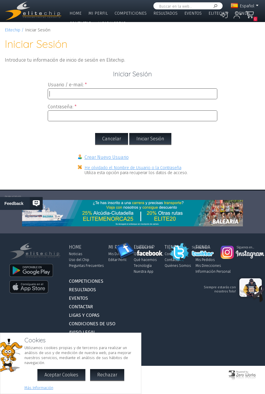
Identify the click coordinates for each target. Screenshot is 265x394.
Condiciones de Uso (92, 323)
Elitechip (218, 13)
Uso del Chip (79, 260)
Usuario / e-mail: (66, 84)
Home (75, 13)
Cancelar (111, 139)
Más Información (38, 387)
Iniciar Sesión (150, 139)
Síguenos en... (145, 247)
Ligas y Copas (112, 23)
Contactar (80, 23)
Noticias (75, 254)
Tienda (242, 13)
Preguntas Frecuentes (86, 266)
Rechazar (107, 375)
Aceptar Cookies (61, 375)
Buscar (214, 6)
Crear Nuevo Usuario (107, 157)
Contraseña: (60, 107)
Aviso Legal (82, 332)
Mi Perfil (98, 13)
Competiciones (131, 13)
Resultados (165, 13)
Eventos (193, 13)
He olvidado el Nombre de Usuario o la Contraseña (133, 167)
